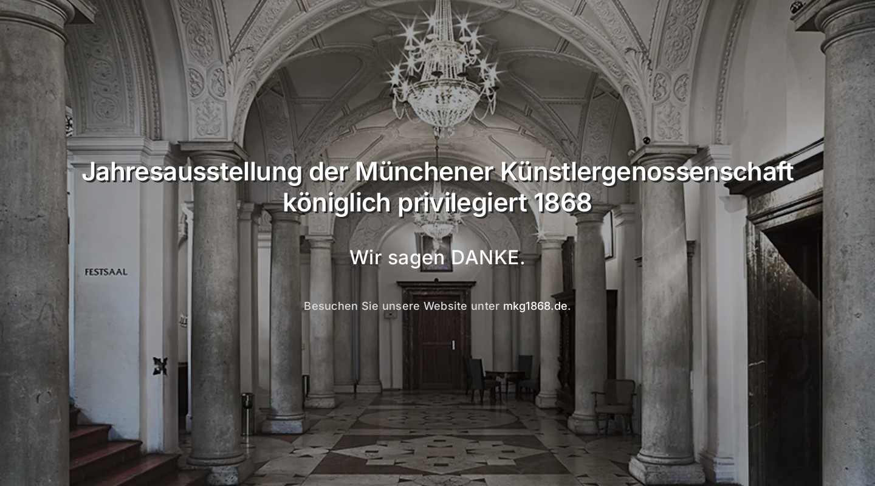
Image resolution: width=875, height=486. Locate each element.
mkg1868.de (535, 305)
